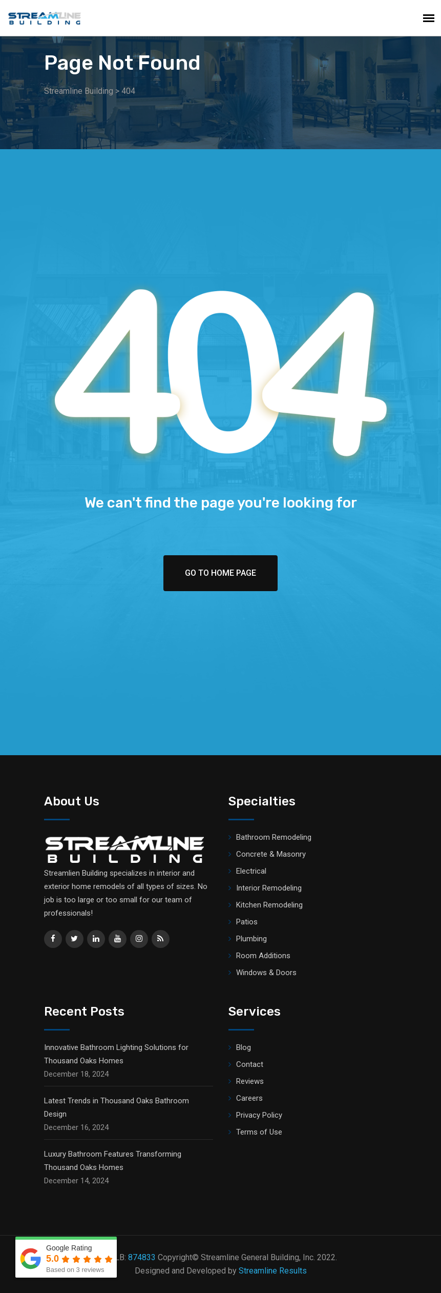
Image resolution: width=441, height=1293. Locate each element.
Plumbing (251, 938)
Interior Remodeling (269, 888)
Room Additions (263, 955)
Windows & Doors (266, 972)
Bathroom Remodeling (273, 837)
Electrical (251, 871)
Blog (243, 1047)
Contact (249, 1064)
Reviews (250, 1081)
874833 (142, 1257)
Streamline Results (273, 1271)
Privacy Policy (259, 1115)
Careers (249, 1098)
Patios (247, 921)
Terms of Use (259, 1132)
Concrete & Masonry (271, 854)
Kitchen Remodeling (269, 905)
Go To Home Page (220, 573)
